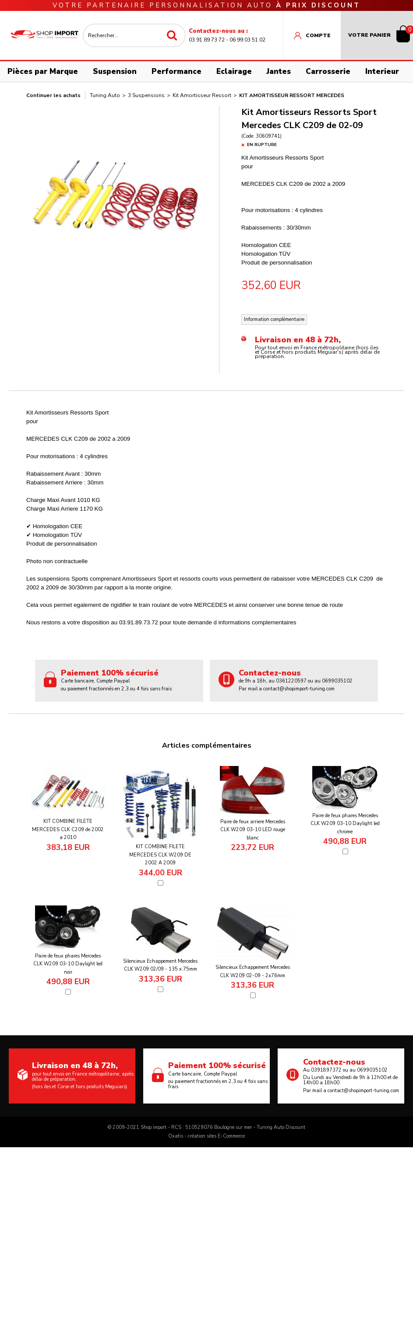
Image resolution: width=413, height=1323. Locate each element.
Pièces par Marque (42, 71)
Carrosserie (328, 71)
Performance (176, 71)
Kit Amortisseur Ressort (202, 95)
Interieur (382, 71)
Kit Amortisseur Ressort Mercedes (291, 95)
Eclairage (234, 71)
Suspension (115, 71)
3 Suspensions (146, 95)
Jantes (279, 71)
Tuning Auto (105, 95)
